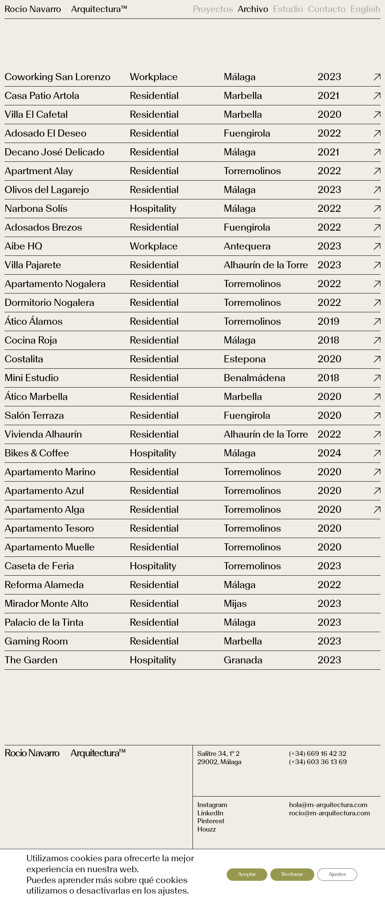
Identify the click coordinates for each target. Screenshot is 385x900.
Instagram (212, 805)
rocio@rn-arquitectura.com (329, 813)
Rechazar (292, 874)
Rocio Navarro (33, 8)
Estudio (288, 9)
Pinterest (210, 821)
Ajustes (337, 874)
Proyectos (213, 9)
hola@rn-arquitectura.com (328, 805)
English (365, 9)
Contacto (327, 9)
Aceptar (247, 874)
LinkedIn (210, 813)
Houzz (206, 829)
